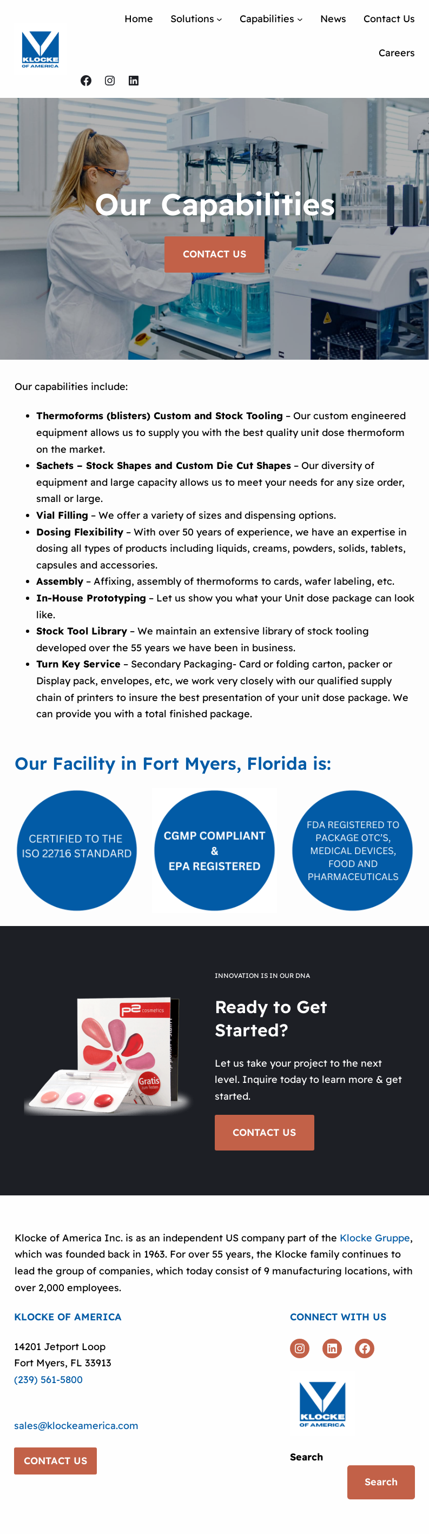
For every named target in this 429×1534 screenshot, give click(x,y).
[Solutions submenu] (219, 19)
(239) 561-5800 (48, 1379)
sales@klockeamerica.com (76, 1425)
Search (306, 1457)
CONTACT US (214, 255)
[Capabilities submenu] (300, 19)
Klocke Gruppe (375, 1238)
